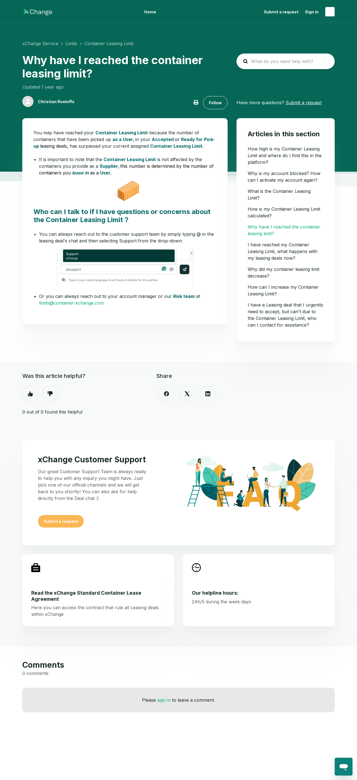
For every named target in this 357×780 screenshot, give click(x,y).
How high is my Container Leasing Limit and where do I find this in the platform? (285, 155)
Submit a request (281, 11)
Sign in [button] (312, 11)
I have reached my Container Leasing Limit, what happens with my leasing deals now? (282, 251)
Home (150, 11)
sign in (164, 700)
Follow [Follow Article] (215, 102)
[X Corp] (187, 394)
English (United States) (330, 11)
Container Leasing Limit (109, 43)
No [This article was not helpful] (50, 394)
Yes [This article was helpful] (30, 394)
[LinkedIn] (208, 394)
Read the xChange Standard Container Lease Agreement (86, 596)
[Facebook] (166, 394)
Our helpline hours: (215, 593)
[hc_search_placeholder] (286, 61)
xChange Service (40, 43)
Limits (71, 43)
